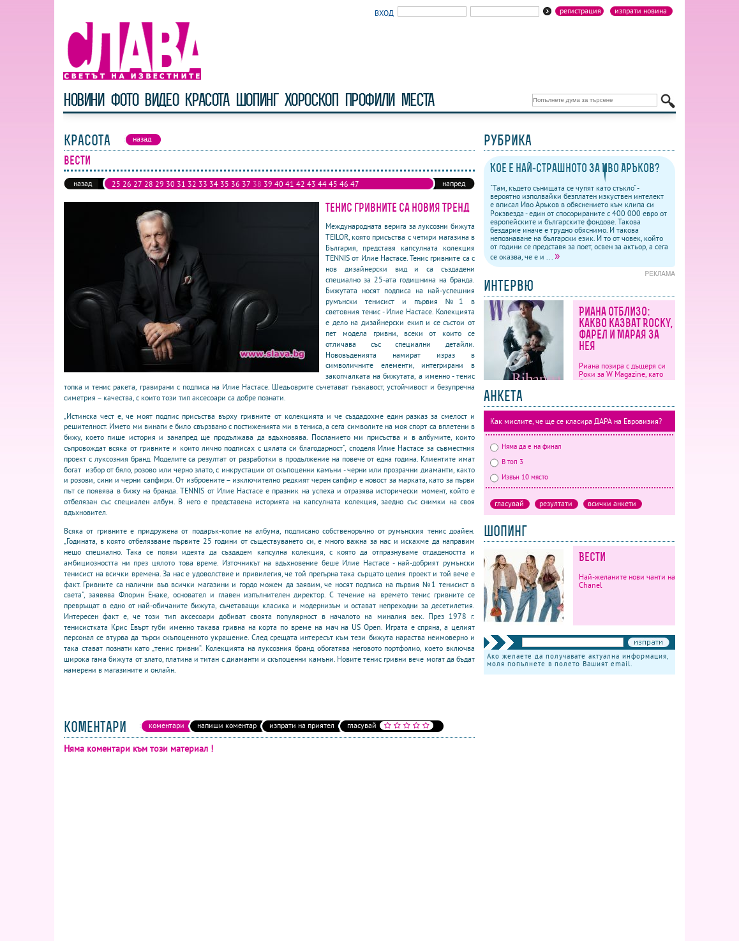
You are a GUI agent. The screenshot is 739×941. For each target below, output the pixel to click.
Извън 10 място (519, 476)
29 (159, 184)
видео (161, 99)
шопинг (256, 99)
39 (268, 184)
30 (170, 184)
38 (257, 184)
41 (289, 184)
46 (344, 184)
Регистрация (580, 10)
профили (369, 99)
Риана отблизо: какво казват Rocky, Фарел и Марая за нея (626, 328)
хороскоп (311, 99)
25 (116, 184)
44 (322, 184)
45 (333, 184)
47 (354, 184)
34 (213, 184)
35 (224, 184)
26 (127, 184)
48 (116, 194)
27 (137, 184)
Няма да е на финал (526, 446)
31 (181, 184)
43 (311, 184)
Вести (592, 557)
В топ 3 (506, 461)
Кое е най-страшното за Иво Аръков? (575, 168)
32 (192, 184)
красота (206, 99)
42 (300, 184)
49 (127, 194)
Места (417, 99)
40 (278, 184)
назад (82, 183)
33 (202, 184)
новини (83, 99)
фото (124, 99)
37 (246, 184)
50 (137, 194)
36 (235, 184)
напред (453, 183)
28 (148, 184)
